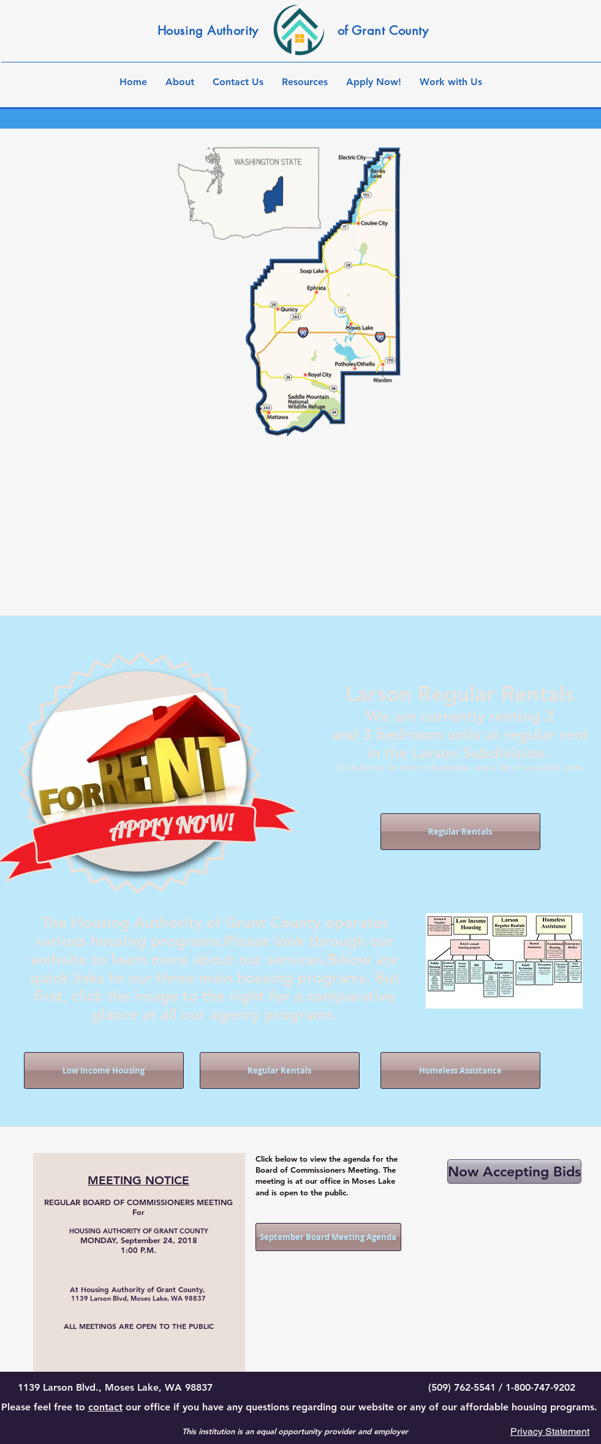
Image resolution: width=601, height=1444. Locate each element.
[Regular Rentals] (460, 831)
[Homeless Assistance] (460, 1070)
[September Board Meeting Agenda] (328, 1237)
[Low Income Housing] (104, 1070)
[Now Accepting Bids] (514, 1171)
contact (105, 1407)
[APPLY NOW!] (170, 826)
